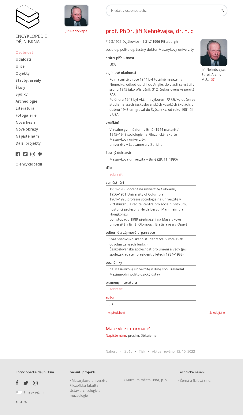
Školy (20, 87)
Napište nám (27, 136)
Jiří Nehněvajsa (76, 31)
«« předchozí (116, 313)
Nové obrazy (27, 129)
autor (110, 297)
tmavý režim (34, 392)
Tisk (142, 351)
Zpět (128, 351)
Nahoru (112, 351)
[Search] (166, 10)
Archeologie (26, 101)
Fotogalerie (26, 115)
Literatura (25, 108)
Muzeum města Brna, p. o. (145, 380)
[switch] (19, 392)
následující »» (216, 313)
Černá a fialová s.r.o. (194, 380)
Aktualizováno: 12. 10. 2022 (173, 351)
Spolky (22, 94)
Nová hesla (26, 122)
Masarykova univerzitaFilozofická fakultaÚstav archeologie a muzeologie (88, 388)
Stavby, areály (28, 80)
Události (23, 59)
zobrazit (116, 174)
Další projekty (28, 143)
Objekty (23, 73)
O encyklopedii (29, 164)
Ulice (20, 66)
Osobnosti (25, 52)
